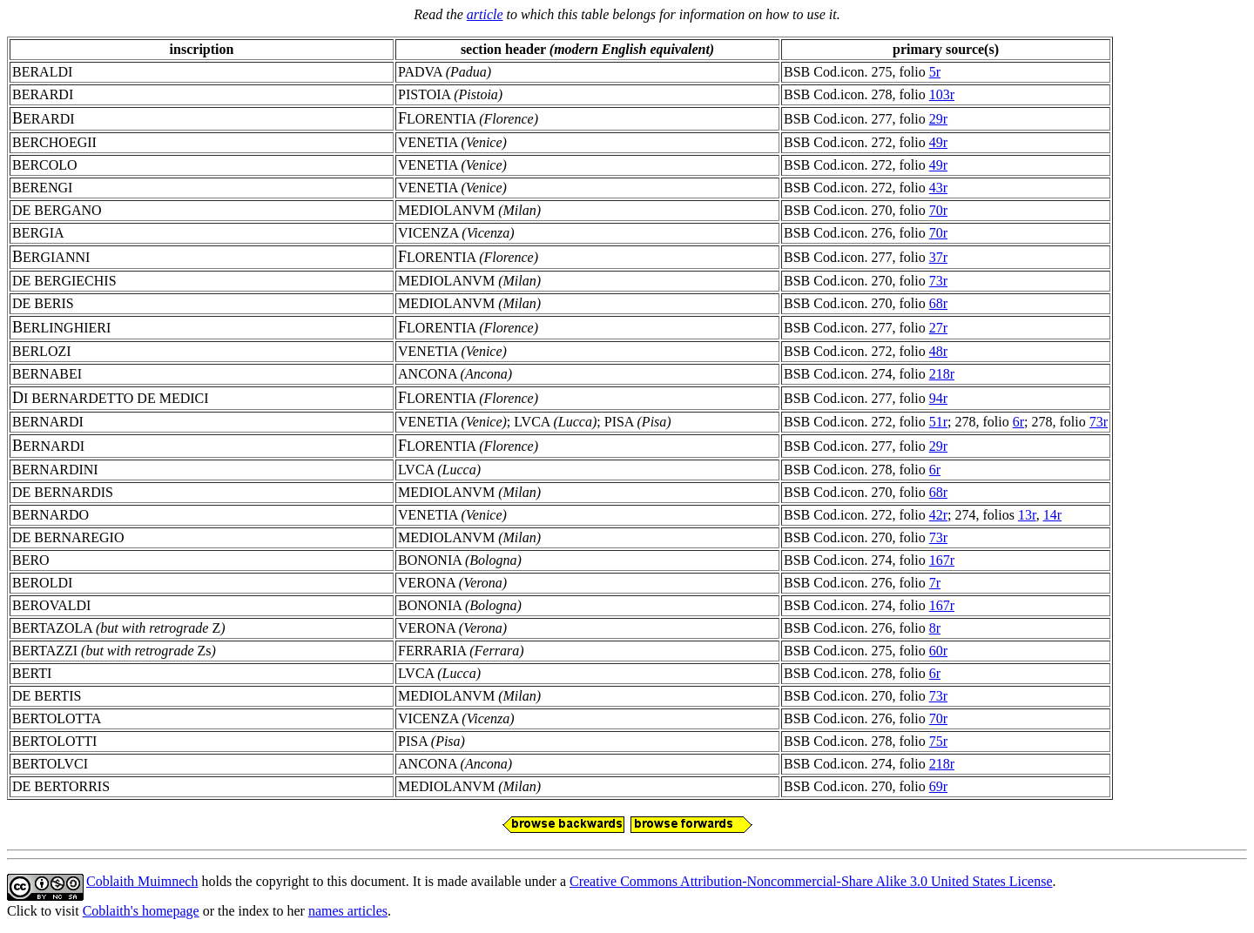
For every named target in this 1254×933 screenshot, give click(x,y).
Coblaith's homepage (141, 910)
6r (1018, 421)
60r (938, 650)
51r (938, 421)
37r (938, 257)
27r (938, 327)
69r (938, 786)
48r (938, 351)
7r (934, 582)
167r (941, 560)
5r (934, 71)
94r (938, 398)
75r (938, 741)
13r (1027, 514)
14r (1052, 514)
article (485, 14)
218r (941, 373)
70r (938, 210)
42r (938, 514)
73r (938, 280)
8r (934, 628)
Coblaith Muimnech (142, 881)
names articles (348, 910)
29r (938, 118)
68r (938, 303)
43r (938, 187)
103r (941, 94)
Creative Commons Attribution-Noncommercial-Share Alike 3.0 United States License (811, 881)
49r (938, 142)
